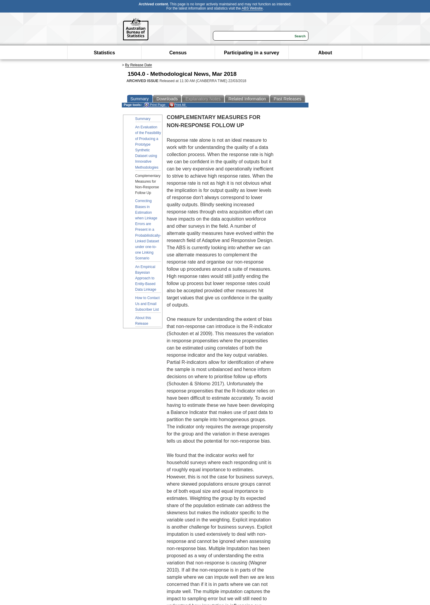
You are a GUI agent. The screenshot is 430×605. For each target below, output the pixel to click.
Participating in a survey (251, 52)
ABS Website (252, 8)
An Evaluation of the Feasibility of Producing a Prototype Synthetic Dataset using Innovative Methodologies (148, 147)
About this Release (143, 321)
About (325, 52)
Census (178, 52)
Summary (142, 119)
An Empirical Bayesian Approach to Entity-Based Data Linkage (145, 278)
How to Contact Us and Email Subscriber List (147, 303)
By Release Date (138, 65)
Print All (177, 105)
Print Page (154, 105)
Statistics (104, 52)
